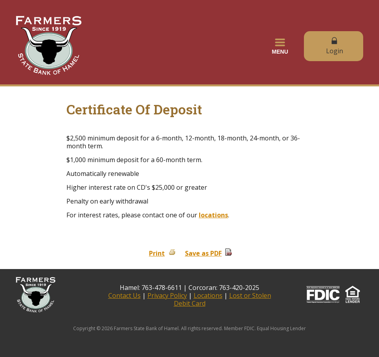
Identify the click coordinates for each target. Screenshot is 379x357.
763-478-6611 (161, 287)
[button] (280, 46)
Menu (280, 46)
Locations (208, 295)
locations (213, 215)
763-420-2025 (239, 287)
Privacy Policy (167, 295)
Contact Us (124, 295)
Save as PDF (203, 253)
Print (157, 253)
